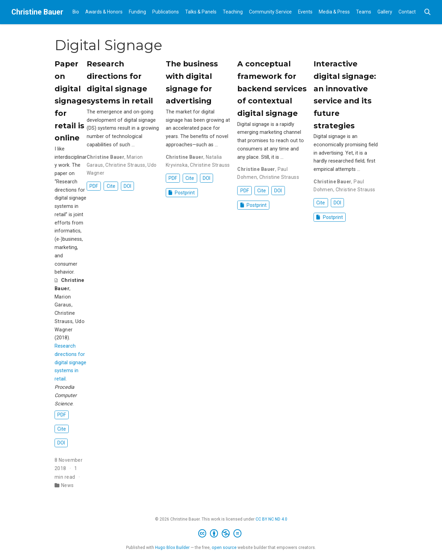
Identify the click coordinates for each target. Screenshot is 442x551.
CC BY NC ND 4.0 (271, 519)
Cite (61, 429)
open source (224, 547)
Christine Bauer (37, 12)
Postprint (182, 192)
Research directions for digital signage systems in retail (70, 362)
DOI (61, 443)
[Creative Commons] (221, 533)
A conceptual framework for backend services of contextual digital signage (272, 88)
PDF (61, 414)
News (67, 485)
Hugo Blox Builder (172, 547)
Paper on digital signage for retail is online (71, 100)
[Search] (427, 12)
